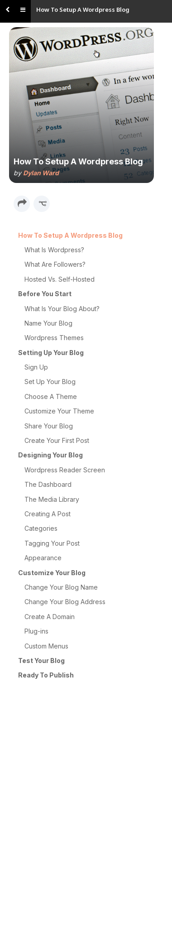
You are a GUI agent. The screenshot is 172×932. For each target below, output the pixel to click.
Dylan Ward (41, 173)
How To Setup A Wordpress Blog (82, 9)
